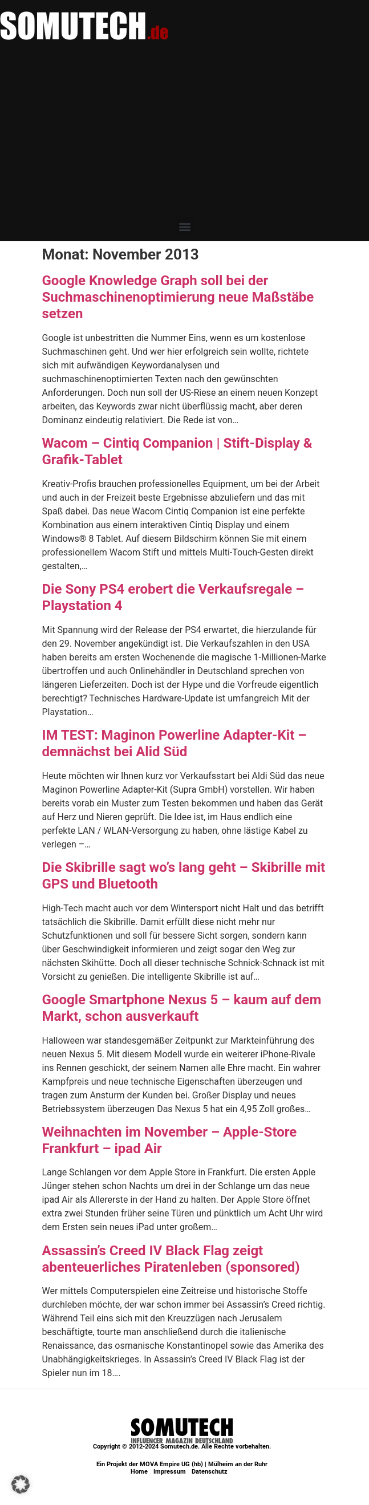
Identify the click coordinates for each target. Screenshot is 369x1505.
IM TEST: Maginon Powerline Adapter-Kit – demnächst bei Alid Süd (174, 743)
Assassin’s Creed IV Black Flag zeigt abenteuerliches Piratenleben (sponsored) (171, 1259)
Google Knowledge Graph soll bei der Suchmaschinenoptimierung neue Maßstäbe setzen (178, 297)
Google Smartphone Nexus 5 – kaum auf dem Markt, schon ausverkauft (182, 1008)
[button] (184, 226)
